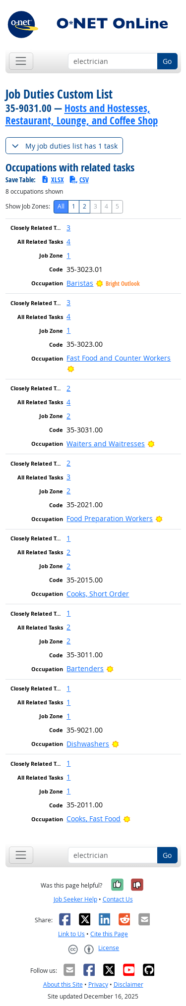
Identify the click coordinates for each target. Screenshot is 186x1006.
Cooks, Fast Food (93, 818)
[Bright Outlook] (70, 368)
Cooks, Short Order (97, 593)
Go (167, 61)
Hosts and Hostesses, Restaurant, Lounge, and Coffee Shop (81, 114)
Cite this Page (109, 934)
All (61, 206)
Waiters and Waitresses (105, 443)
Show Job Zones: (27, 206)
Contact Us (118, 899)
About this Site (63, 984)
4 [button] (68, 241)
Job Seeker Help (75, 899)
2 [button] (68, 388)
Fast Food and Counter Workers (118, 358)
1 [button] (68, 255)
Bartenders (85, 668)
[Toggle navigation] (21, 61)
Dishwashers (87, 743)
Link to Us (71, 934)
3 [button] (68, 227)
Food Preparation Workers (109, 518)
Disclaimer (128, 984)
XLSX (52, 179)
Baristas (79, 283)
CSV (79, 179)
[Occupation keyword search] (113, 61)
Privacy (98, 984)
